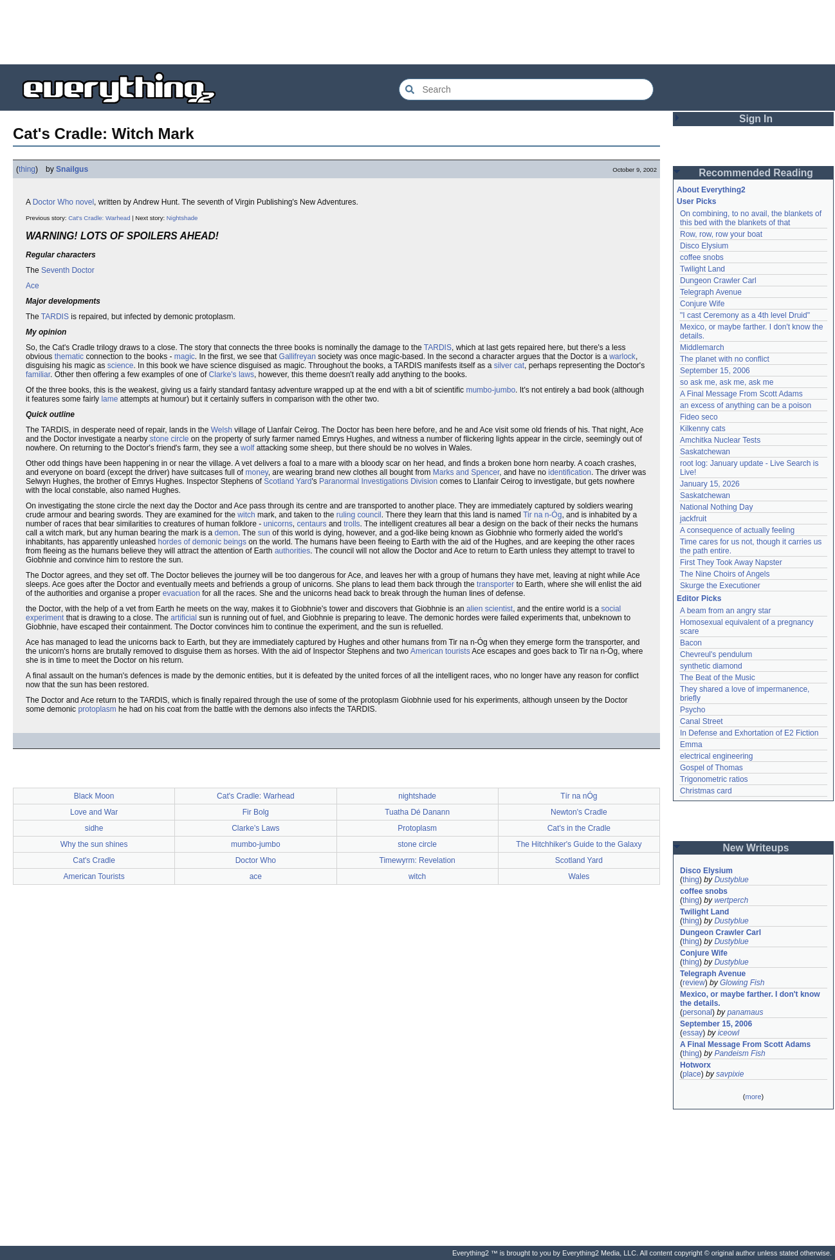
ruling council (358, 514)
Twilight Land (702, 268)
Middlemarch (702, 347)
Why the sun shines (94, 844)
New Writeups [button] (756, 847)
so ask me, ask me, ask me (726, 382)
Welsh (221, 429)
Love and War (94, 812)
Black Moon (94, 796)
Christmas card (706, 790)
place (692, 1074)
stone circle (169, 438)
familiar (38, 374)
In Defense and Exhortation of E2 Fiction (749, 732)
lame (109, 398)
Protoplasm (417, 828)
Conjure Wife (702, 303)
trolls (352, 523)
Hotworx (695, 1065)
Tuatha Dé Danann (417, 812)
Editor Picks (699, 598)
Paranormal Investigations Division (378, 481)
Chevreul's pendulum (716, 654)
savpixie (730, 1074)
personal (697, 1012)
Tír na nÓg (578, 796)
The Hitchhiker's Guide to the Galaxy (578, 844)
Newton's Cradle (579, 812)
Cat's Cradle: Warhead (99, 217)
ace (256, 876)
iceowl (728, 1032)
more (753, 1096)
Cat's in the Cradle (578, 828)
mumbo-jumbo (490, 389)
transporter (495, 584)
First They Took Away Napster (731, 562)
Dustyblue (731, 879)
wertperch (731, 900)
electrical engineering (716, 756)
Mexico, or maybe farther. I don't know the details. (750, 999)
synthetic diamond (711, 666)
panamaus (745, 1012)
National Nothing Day (716, 507)
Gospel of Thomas (711, 767)
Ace (32, 285)
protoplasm (97, 709)
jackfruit (693, 518)
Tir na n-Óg (542, 514)
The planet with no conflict (724, 359)
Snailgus (72, 169)
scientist (499, 608)
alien (474, 608)
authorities (292, 550)
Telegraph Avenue (711, 292)
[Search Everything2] (526, 89)
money (257, 472)
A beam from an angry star (725, 610)
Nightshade (182, 217)
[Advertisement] (417, 32)
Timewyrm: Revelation (417, 860)
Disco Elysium (704, 245)
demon (226, 532)
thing (27, 169)
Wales (578, 876)
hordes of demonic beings (202, 541)
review (694, 982)
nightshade (417, 796)
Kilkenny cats (703, 428)
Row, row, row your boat (721, 234)
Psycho (692, 709)
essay (692, 1032)
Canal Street (701, 721)
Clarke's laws (231, 374)
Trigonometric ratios (714, 779)
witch (246, 514)
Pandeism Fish (739, 1053)
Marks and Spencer (466, 472)
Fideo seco (699, 417)
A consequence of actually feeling (737, 530)
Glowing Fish (742, 982)
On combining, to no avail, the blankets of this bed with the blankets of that (750, 218)
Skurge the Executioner (720, 585)
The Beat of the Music (717, 677)
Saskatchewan (705, 451)
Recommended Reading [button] (756, 172)
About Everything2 (711, 189)
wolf (247, 447)
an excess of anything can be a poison (745, 405)
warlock (622, 356)
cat (519, 365)
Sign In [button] (756, 118)
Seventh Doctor (68, 270)
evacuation (181, 593)
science (120, 365)
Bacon (691, 642)
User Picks (696, 201)
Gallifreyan (297, 356)
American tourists (440, 651)
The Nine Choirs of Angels (724, 574)
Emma (691, 744)
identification (569, 472)
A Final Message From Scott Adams (741, 393)
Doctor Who (53, 202)
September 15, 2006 (715, 370)
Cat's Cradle (94, 860)
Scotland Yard (287, 481)
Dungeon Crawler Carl (718, 280)
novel (84, 202)
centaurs (312, 523)
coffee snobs (702, 257)
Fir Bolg (256, 812)
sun (264, 532)
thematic (69, 356)
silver (503, 365)
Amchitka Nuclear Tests (720, 440)
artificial (183, 617)
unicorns (278, 523)
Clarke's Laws (255, 828)
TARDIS (55, 316)
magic (184, 356)
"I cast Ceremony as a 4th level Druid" (745, 315)
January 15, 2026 (710, 483)
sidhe (94, 828)
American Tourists (94, 876)
